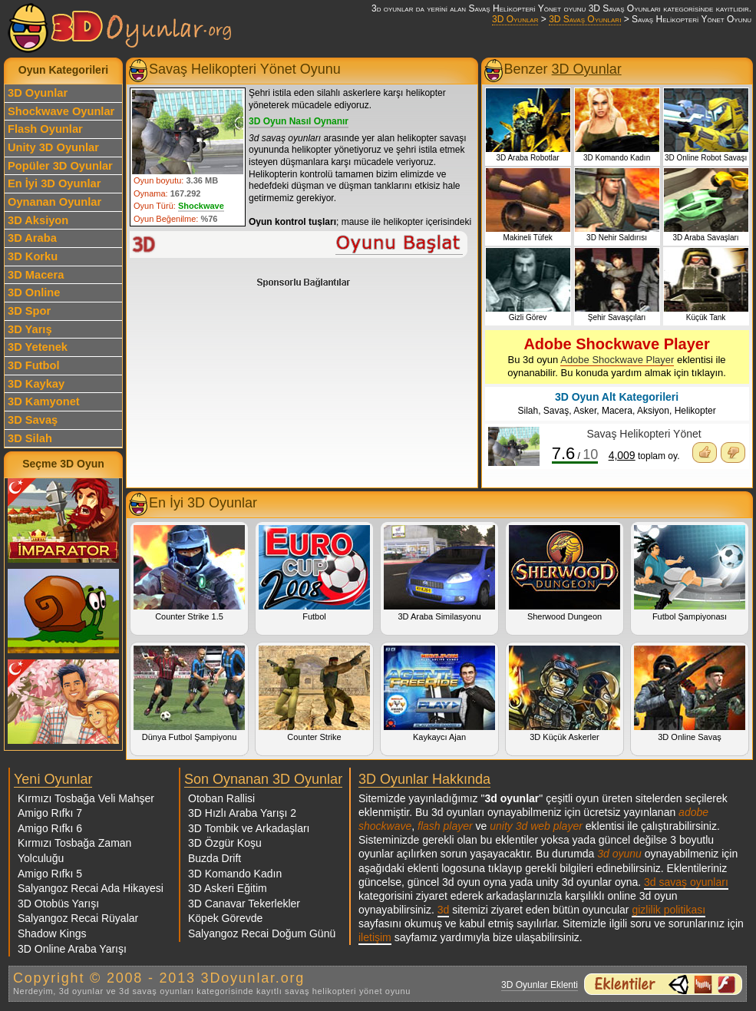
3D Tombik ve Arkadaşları (248, 828)
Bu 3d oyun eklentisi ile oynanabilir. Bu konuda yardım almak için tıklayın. (616, 356)
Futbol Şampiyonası (689, 573)
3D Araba (32, 238)
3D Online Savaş (689, 694)
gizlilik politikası (668, 910)
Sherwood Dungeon (564, 573)
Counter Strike (314, 694)
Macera (617, 410)
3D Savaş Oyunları (585, 19)
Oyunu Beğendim (704, 452)
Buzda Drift (214, 858)
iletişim (374, 937)
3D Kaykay (36, 384)
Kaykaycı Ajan (439, 694)
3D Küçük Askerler (564, 694)
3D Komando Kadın (235, 873)
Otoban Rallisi (221, 798)
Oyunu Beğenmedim (733, 452)
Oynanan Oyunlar (54, 202)
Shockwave (201, 205)
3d (443, 910)
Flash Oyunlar (45, 129)
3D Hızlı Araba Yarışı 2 (242, 813)
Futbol (314, 573)
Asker (584, 410)
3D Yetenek (38, 347)
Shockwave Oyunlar (61, 111)
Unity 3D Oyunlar (53, 147)
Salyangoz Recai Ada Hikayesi (90, 888)
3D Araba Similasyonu (439, 573)
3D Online (34, 292)
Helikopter (695, 410)
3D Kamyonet (44, 401)
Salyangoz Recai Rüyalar (78, 918)
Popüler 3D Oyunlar (60, 166)
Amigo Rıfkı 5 (50, 873)
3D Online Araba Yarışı (72, 949)
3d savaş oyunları (686, 882)
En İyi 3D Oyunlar (54, 183)
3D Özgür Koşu (225, 843)
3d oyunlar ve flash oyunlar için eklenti (663, 984)
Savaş (556, 410)
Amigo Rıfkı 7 (50, 813)
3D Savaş (33, 420)
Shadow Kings (52, 933)
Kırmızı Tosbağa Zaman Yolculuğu (74, 850)
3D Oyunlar (515, 19)
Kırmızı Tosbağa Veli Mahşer (86, 798)
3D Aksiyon (38, 220)
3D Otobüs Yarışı (58, 903)
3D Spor (29, 311)
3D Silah (30, 438)
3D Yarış (30, 329)
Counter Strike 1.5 (189, 573)
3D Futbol (34, 365)
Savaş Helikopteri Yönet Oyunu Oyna (299, 244)
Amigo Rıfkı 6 (50, 828)
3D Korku (33, 256)
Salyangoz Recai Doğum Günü (261, 933)
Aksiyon (653, 410)
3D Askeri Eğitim (227, 888)
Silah (527, 410)
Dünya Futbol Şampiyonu (189, 694)
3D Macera (36, 275)
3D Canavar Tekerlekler (244, 903)
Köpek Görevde (225, 918)
